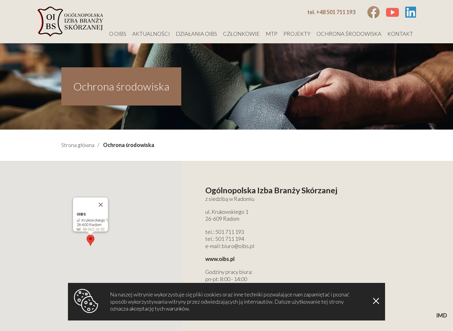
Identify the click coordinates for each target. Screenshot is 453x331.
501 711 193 (229, 231)
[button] (90, 240)
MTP (271, 33)
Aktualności (151, 33)
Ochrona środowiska (349, 33)
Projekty (297, 33)
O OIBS (117, 33)
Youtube (392, 12)
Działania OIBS (196, 33)
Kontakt (400, 33)
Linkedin (410, 12)
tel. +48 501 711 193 (331, 12)
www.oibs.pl (220, 259)
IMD (441, 315)
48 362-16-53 (93, 229)
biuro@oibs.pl (238, 246)
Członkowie (241, 33)
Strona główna (77, 145)
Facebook (373, 12)
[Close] (100, 205)
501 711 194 (229, 238)
